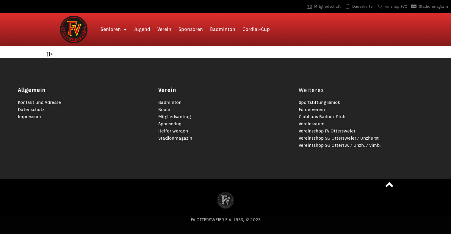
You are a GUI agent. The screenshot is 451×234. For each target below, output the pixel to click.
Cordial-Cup (256, 29)
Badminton (222, 29)
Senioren (114, 29)
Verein (164, 29)
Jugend (142, 29)
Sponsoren (190, 29)
